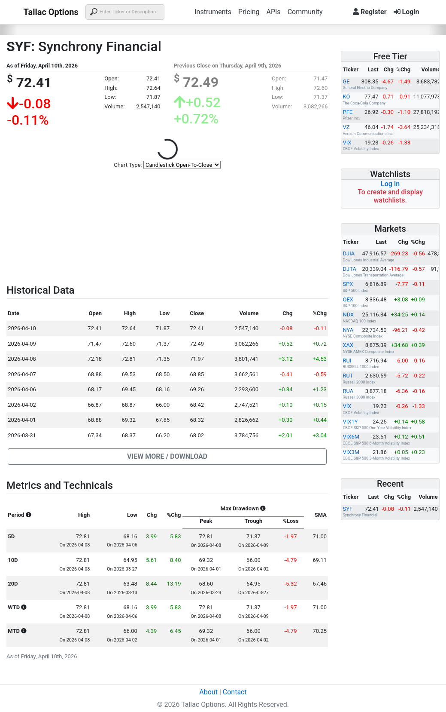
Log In (390, 184)
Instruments (212, 12)
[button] (167, 456)
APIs (273, 12)
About (208, 692)
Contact (235, 692)
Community (305, 12)
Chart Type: (128, 165)
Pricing (249, 12)
